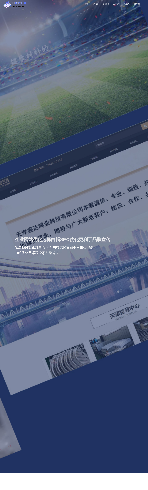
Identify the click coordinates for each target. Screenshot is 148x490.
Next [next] (144, 245)
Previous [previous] (4, 245)
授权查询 (127, 4)
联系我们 (137, 4)
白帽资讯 (116, 4)
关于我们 (95, 4)
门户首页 (85, 4)
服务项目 (106, 4)
